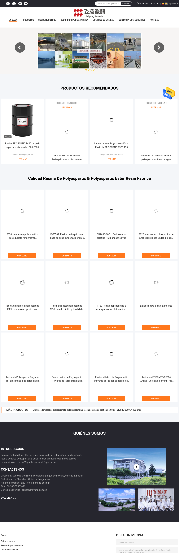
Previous (20, 47)
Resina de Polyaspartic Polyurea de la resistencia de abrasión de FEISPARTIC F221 (22, 379)
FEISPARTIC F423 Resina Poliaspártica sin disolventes (67, 157)
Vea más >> (8, 498)
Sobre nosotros (47, 20)
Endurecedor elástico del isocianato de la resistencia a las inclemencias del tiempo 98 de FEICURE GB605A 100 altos (87, 410)
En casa (13, 20)
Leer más (22, 159)
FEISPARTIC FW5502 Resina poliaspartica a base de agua (156, 157)
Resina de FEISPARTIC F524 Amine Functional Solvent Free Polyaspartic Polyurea (156, 379)
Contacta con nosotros (132, 20)
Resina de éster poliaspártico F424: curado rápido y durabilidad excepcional (66, 307)
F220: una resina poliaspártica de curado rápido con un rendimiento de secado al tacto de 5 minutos (156, 236)
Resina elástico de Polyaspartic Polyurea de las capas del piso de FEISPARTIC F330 (111, 379)
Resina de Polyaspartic (22, 154)
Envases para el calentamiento (156, 305)
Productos (28, 20)
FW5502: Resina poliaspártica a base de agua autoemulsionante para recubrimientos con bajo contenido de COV (67, 236)
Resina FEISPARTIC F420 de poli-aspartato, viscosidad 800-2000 (22, 145)
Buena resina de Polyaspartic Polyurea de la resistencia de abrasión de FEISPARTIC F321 (67, 379)
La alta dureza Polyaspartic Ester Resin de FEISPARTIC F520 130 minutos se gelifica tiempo (111, 145)
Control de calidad (103, 20)
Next (159, 47)
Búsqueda (126, 4)
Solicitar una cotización (147, 3)
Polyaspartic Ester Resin (111, 154)
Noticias (154, 20)
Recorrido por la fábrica (74, 20)
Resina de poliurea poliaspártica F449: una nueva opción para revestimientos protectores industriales (22, 307)
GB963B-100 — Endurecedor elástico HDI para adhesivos (111, 236)
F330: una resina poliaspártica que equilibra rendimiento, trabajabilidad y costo (22, 236)
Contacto (22, 256)
